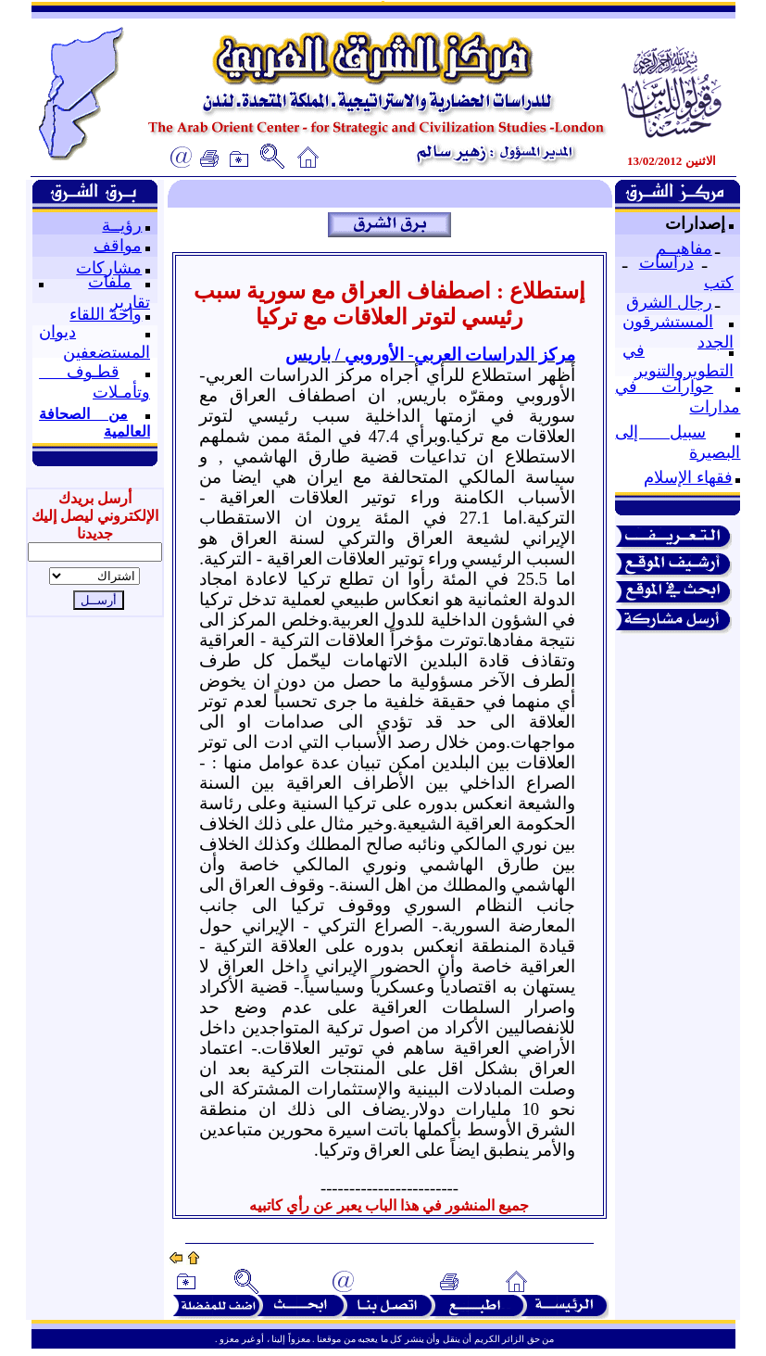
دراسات (666, 262)
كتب (719, 282)
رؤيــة (122, 225)
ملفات (110, 281)
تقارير (130, 302)
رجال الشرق (669, 302)
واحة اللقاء (105, 314)
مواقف (118, 245)
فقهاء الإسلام (688, 477)
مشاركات (109, 268)
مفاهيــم (684, 248)
